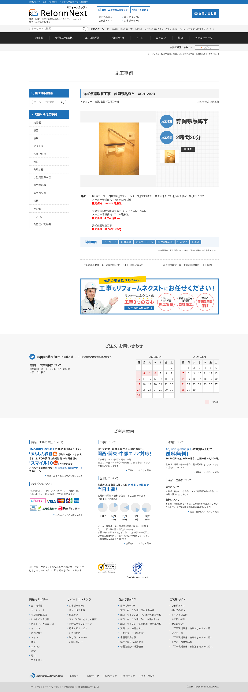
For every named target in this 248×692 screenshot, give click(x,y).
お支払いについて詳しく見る (69, 514)
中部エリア (129, 676)
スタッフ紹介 (148, 676)
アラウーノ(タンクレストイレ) (170, 29)
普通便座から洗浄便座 (131, 646)
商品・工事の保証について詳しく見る (65, 476)
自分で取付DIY (131, 17)
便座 (36, 138)
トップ (151, 54)
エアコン (161, 37)
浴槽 (36, 200)
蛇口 (180, 37)
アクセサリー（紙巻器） (132, 633)
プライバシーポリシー (53, 687)
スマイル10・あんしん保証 (83, 619)
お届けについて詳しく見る (138, 543)
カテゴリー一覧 (204, 37)
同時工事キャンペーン (205, 29)
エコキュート (38, 610)
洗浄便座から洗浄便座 (131, 642)
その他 (37, 208)
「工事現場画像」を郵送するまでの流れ (192, 646)
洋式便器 (182, 241)
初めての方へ (105, 17)
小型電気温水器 (39, 614)
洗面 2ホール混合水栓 (131, 628)
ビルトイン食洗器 (40, 619)
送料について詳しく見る (207, 472)
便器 (175, 54)
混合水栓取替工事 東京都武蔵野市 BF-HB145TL (189, 265)
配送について (178, 624)
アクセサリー (41, 146)
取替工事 (126, 241)
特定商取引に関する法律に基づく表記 (81, 687)
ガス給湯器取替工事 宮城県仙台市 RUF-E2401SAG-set (113, 265)
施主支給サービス (78, 628)
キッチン (35, 628)
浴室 (33, 651)
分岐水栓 (38, 169)
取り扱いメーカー (78, 637)
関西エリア (111, 676)
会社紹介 (74, 676)
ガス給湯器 (37, 605)
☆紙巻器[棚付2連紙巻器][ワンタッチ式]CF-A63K (119, 210)
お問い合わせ (76, 642)
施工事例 (73, 614)
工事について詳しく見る (139, 470)
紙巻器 (195, 241)
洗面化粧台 (118, 37)
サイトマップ (37, 687)
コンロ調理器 (92, 37)
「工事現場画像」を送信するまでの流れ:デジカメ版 (192, 630)
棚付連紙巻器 (165, 241)
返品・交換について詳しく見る (204, 511)
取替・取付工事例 (163, 54)
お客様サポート (132, 20)
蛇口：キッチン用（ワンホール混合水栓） (142, 614)
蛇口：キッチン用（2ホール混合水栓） (140, 619)
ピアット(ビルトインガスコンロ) (143, 29)
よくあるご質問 (179, 614)
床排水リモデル (144, 241)
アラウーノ (110, 241)
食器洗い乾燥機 (63, 37)
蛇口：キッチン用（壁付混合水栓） (138, 610)
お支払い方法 (178, 619)
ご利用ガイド (105, 20)
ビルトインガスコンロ (42, 624)
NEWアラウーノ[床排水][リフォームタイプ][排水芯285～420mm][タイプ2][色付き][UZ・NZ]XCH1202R (148, 196)
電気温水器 (40, 185)
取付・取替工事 (77, 610)
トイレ (140, 37)
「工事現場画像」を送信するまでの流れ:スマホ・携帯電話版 (192, 639)
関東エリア (93, 676)
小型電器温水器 (42, 177)
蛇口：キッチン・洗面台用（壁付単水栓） (142, 624)
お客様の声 (74, 633)
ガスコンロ (123, 29)
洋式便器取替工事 (102, 225)
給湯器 (115, 29)
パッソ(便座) (189, 29)
